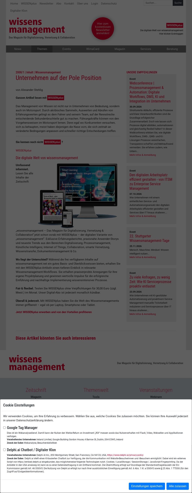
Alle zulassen (177, 486)
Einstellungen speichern (147, 486)
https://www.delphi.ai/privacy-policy (125, 455)
